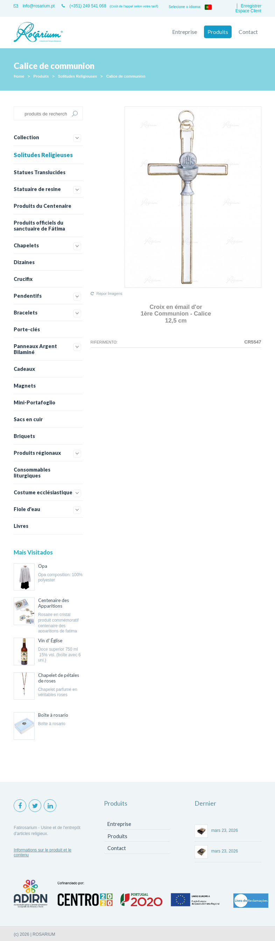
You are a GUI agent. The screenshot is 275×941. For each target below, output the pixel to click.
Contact (248, 32)
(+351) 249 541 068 (84, 5)
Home (19, 76)
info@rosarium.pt (34, 5)
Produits (217, 32)
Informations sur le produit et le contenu (42, 852)
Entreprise (184, 32)
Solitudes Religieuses (77, 76)
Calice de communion (126, 76)
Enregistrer (251, 5)
